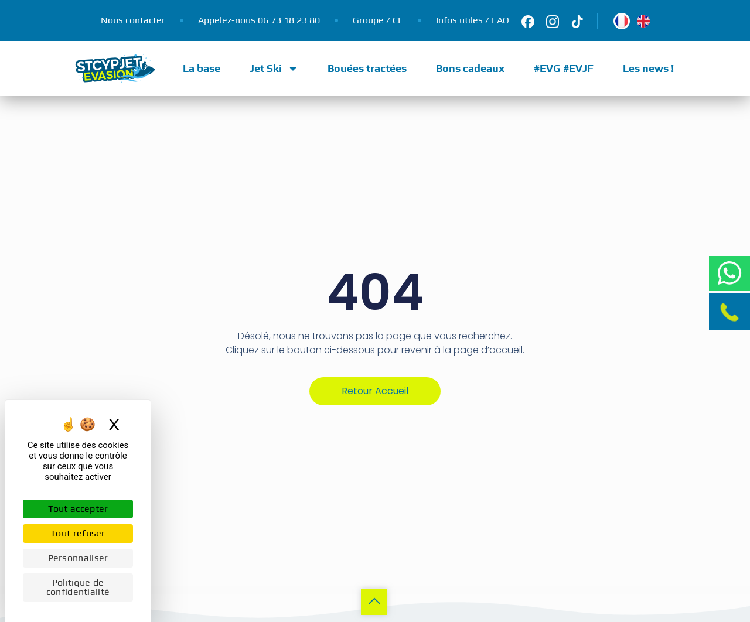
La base (201, 68)
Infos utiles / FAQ (472, 20)
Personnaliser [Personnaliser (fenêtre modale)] (78, 557)
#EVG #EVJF (564, 68)
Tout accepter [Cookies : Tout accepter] (78, 508)
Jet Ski (274, 68)
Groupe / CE (378, 20)
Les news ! (648, 68)
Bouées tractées (367, 68)
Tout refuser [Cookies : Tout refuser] (77, 533)
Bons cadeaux (470, 68)
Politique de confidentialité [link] (78, 587)
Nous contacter (133, 20)
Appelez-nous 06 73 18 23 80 (259, 20)
